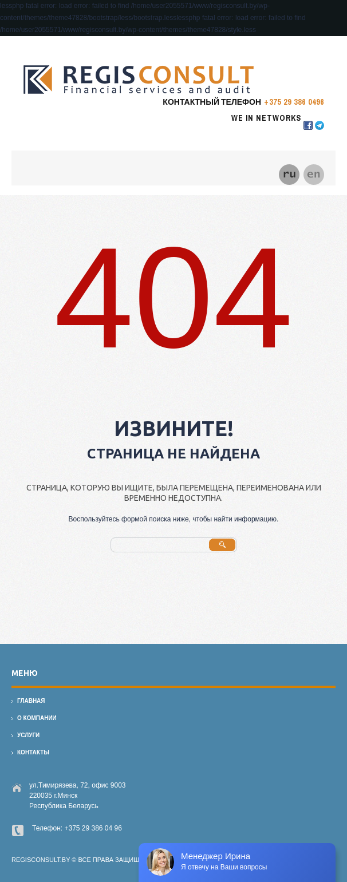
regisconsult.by (40, 859)
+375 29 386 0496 (294, 102)
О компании (37, 718)
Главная (31, 701)
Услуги (28, 735)
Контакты (33, 752)
